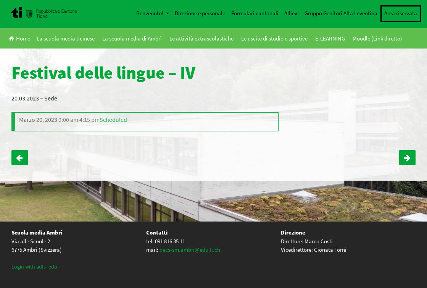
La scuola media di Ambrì (132, 38)
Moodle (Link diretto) (377, 38)
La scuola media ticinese (66, 38)
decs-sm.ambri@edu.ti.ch (190, 249)
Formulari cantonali (255, 13)
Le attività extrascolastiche (201, 38)
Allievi (291, 13)
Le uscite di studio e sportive (274, 38)
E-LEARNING (330, 38)
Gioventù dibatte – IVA (19, 157)
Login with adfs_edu (34, 266)
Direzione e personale (200, 13)
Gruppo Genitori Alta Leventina (341, 13)
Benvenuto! (150, 13)
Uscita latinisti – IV (407, 157)
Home (19, 38)
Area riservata (400, 13)
